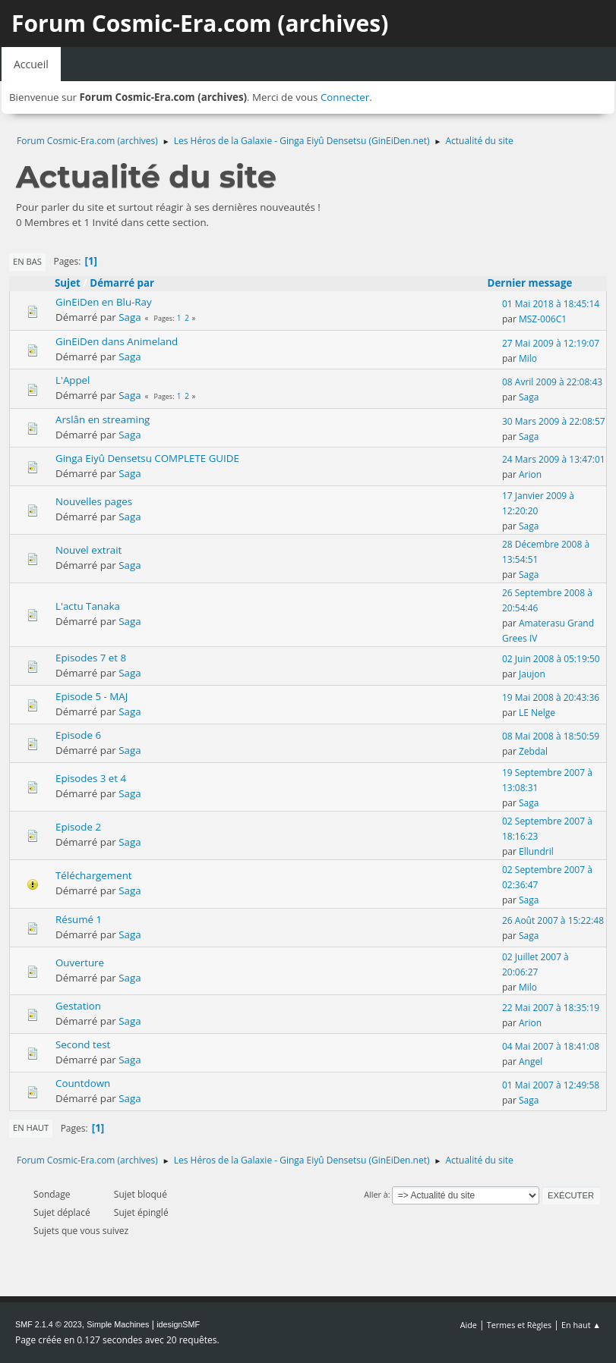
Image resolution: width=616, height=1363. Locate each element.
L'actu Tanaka (87, 606)
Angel (530, 1061)
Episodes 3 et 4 (90, 778)
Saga (129, 317)
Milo (528, 358)
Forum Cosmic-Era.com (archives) (199, 23)
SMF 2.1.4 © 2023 (48, 1324)
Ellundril (536, 851)
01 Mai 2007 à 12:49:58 (550, 1085)
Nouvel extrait (88, 550)
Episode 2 (78, 827)
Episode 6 (78, 735)
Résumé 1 (78, 919)
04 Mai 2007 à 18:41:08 (550, 1046)
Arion (530, 474)
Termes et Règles (519, 1324)
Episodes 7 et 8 (90, 657)
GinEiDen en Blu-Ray (103, 302)
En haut (31, 1127)
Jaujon (532, 673)
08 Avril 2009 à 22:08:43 (552, 381)
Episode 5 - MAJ (91, 696)
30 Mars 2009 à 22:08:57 (553, 421)
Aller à (376, 1194)
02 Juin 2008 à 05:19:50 (551, 658)
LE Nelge (537, 712)
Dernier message (537, 283)
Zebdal (533, 751)
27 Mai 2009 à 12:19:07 (550, 343)
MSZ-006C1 (543, 318)
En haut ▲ (581, 1324)
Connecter (345, 97)
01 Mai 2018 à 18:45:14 (550, 303)
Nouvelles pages (93, 501)
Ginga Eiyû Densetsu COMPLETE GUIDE (147, 458)
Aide (468, 1324)
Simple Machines (118, 1324)
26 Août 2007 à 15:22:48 (553, 920)
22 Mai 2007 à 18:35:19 (550, 1007)
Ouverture (79, 962)
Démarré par (122, 283)
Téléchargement (93, 875)
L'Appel (72, 380)
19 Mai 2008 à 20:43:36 (550, 697)
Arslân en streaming (102, 419)
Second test (82, 1044)
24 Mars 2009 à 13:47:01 (553, 459)
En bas (27, 261)
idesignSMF (178, 1324)
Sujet (68, 283)
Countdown (82, 1083)
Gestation (78, 1006)
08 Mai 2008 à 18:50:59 (550, 736)
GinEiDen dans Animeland (116, 341)
